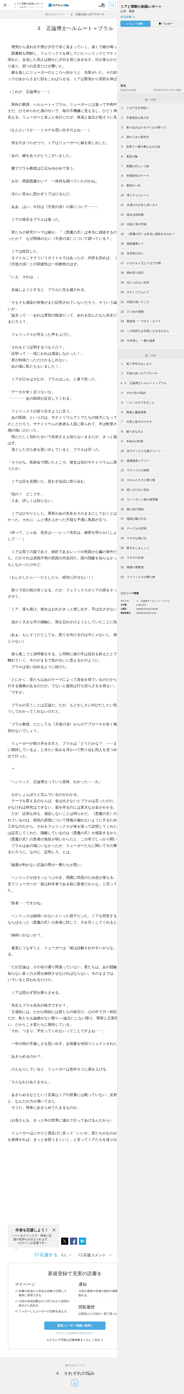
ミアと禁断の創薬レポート (141, 7)
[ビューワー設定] (102, 5)
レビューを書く (135, 23)
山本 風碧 (127, 11)
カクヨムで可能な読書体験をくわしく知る (75, 1339)
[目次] (112, 5)
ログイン (89, 1333)
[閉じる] (54, 1230)
